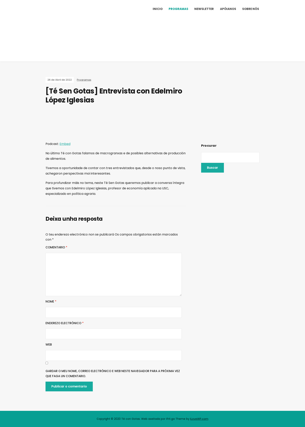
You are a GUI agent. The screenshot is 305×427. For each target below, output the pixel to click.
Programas (178, 9)
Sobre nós (250, 9)
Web (49, 344)
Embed (65, 144)
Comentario (56, 247)
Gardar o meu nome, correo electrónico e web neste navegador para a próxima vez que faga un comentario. (113, 373)
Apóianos (228, 9)
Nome (51, 301)
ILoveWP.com (199, 419)
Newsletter (204, 9)
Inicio (158, 9)
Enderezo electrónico (65, 323)
